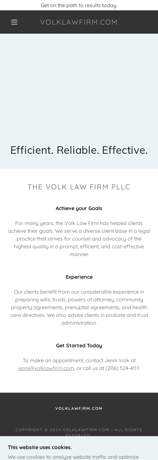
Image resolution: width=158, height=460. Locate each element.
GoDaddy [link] (73, 444)
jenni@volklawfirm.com (46, 368)
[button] (15, 22)
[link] (79, 22)
